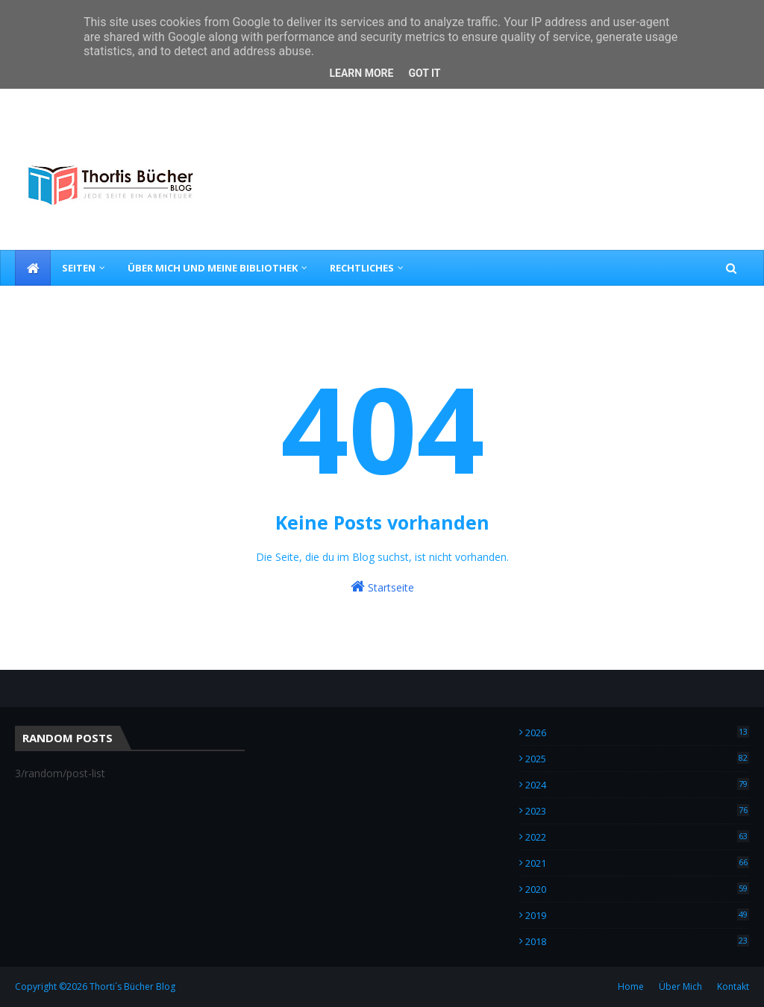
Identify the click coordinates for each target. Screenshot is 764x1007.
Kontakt (733, 986)
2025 (637, 758)
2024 (637, 784)
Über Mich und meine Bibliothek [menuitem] (213, 268)
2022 (637, 837)
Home (631, 986)
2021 (637, 863)
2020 (637, 889)
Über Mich (680, 986)
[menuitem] (33, 268)
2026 (637, 732)
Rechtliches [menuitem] (362, 268)
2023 (637, 811)
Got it (424, 73)
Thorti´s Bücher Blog (132, 986)
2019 (637, 915)
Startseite (382, 587)
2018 (637, 941)
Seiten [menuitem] (79, 268)
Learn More (361, 73)
